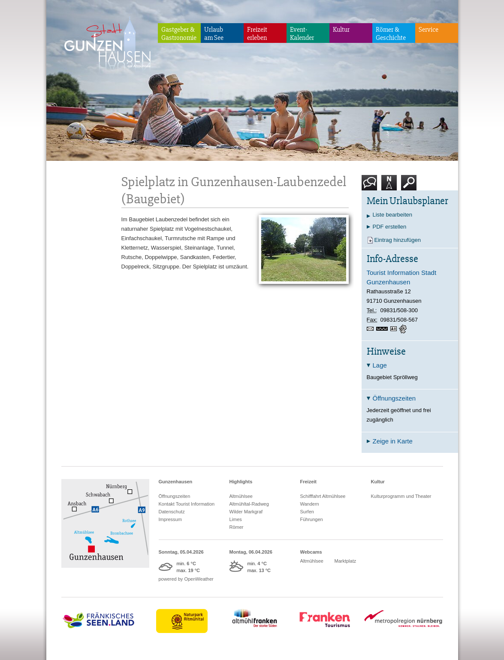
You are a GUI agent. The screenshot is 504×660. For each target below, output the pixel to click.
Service (428, 29)
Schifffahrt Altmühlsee (323, 496)
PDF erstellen (390, 226)
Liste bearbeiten (393, 214)
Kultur (341, 29)
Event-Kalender (302, 33)
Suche (409, 186)
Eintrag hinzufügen (397, 240)
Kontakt (371, 186)
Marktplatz (345, 561)
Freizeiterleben (257, 33)
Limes (235, 519)
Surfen (307, 511)
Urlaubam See (213, 33)
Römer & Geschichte (391, 33)
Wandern (309, 503)
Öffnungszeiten (174, 496)
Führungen (311, 519)
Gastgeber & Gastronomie (178, 33)
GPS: (403, 329)
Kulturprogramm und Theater (401, 496)
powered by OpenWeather (186, 579)
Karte (389, 186)
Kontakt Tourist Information (187, 503)
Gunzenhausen (176, 481)
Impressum (170, 519)
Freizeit (308, 481)
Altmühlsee (241, 496)
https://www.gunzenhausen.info (383, 329)
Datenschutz (172, 511)
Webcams (311, 552)
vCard (394, 329)
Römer (236, 527)
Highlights (241, 481)
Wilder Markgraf (246, 511)
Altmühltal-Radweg (249, 503)
